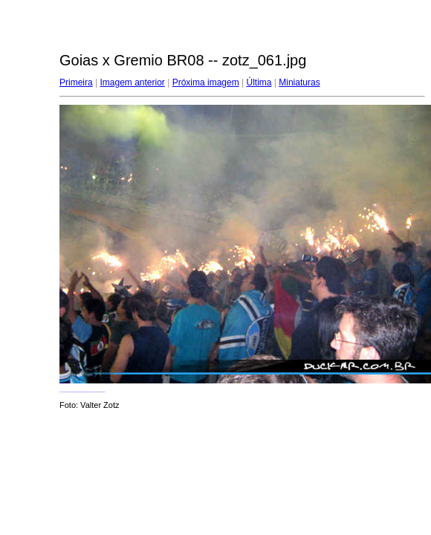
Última (258, 82)
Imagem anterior (132, 82)
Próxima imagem (205, 82)
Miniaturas (299, 82)
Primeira (76, 82)
